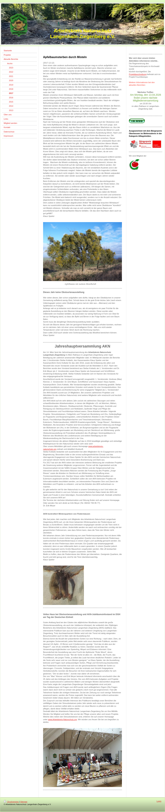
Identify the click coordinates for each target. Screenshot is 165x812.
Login (159, 801)
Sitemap (23, 802)
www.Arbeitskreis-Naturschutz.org (62, 719)
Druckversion (11, 802)
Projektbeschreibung (137, 74)
